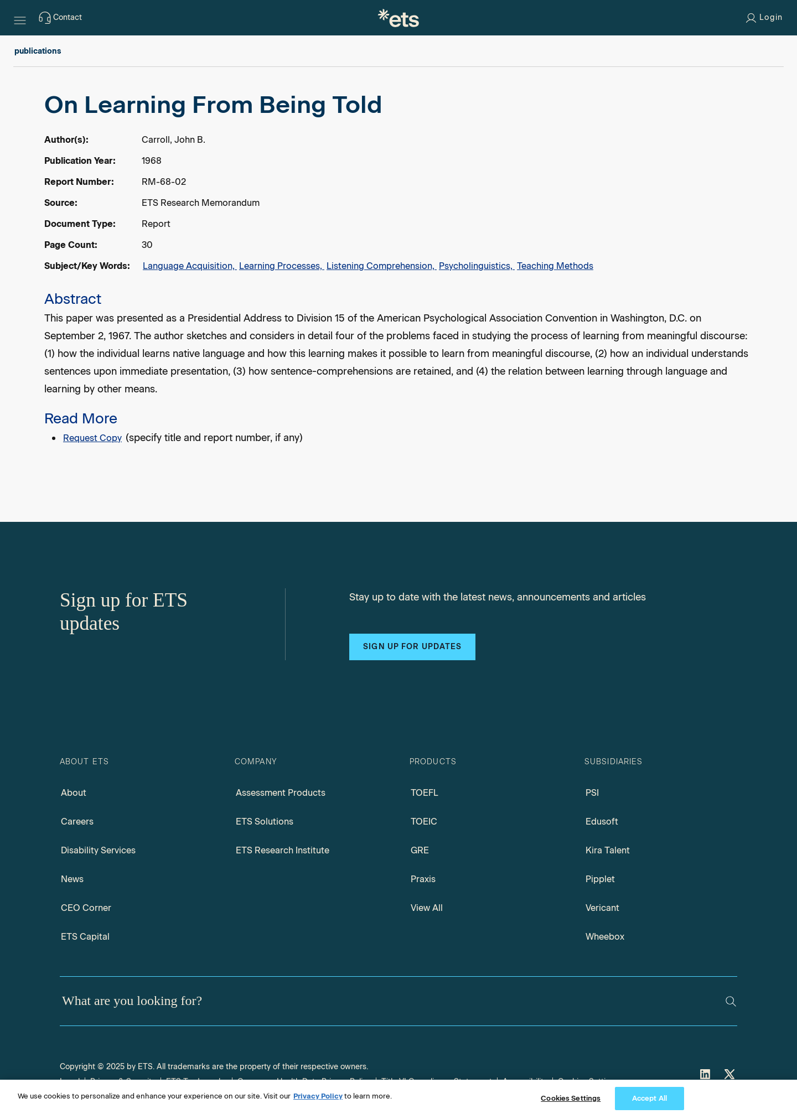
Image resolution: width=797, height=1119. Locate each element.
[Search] (730, 1001)
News (72, 879)
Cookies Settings (571, 1098)
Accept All (649, 1098)
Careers (77, 821)
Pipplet (600, 879)
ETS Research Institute (282, 850)
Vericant (602, 908)
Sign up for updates (412, 646)
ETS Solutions (264, 821)
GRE (420, 850)
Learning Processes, (281, 266)
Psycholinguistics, (477, 266)
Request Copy (92, 438)
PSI (592, 793)
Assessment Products (280, 793)
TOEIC (424, 821)
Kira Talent (608, 850)
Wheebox (605, 936)
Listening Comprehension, (382, 266)
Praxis (423, 879)
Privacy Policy (318, 1096)
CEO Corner (86, 908)
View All (427, 908)
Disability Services (98, 850)
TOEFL (424, 793)
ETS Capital (85, 936)
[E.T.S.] (398, 17)
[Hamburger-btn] (20, 17)
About (73, 793)
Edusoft (602, 821)
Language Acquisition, (190, 266)
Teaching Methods (555, 266)
